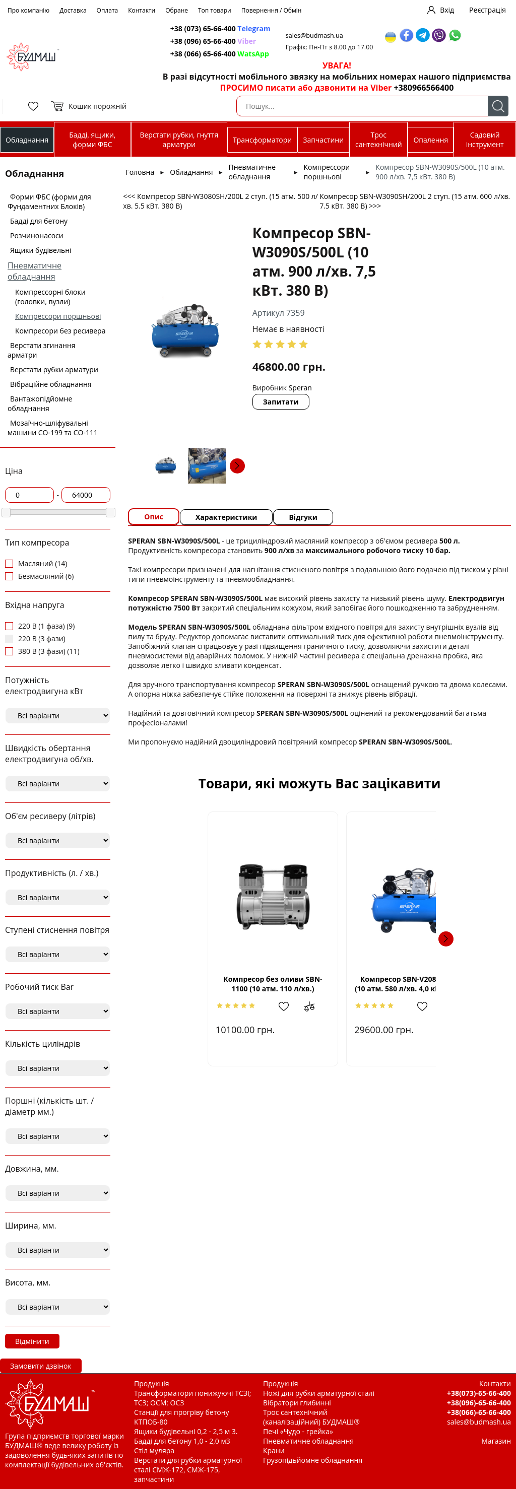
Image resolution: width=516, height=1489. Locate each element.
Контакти (141, 10)
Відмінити (32, 1341)
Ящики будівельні (41, 250)
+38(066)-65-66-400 (479, 1412)
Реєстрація (487, 10)
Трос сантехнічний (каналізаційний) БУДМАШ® (311, 1417)
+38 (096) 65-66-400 (213, 41)
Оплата (107, 10)
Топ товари (214, 10)
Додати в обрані (254, 1006)
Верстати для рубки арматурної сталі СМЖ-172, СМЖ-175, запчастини (188, 1469)
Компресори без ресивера (60, 330)
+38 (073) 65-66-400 (220, 28)
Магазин (496, 1441)
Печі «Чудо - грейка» (298, 1431)
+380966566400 (424, 87)
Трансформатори (262, 140)
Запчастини (323, 140)
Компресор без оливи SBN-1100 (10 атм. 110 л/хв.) (232, 983)
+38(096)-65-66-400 (479, 1402)
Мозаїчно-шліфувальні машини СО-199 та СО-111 (53, 427)
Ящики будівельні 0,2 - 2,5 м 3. (185, 1431)
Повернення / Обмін (271, 10)
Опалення (430, 140)
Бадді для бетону (39, 221)
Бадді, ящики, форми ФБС (92, 139)
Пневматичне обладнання (34, 271)
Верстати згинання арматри (42, 350)
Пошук (498, 106)
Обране (176, 10)
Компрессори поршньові (58, 316)
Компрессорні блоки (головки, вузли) (50, 296)
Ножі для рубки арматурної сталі (318, 1393)
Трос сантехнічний (378, 139)
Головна (139, 172)
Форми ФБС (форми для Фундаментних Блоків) (49, 201)
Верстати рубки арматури (54, 369)
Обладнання (27, 140)
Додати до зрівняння (286, 1006)
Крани (274, 1450)
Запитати (281, 402)
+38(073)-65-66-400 (479, 1393)
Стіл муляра (154, 1450)
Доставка (72, 10)
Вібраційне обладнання (51, 384)
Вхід (447, 10)
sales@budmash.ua (314, 35)
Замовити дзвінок (41, 1366)
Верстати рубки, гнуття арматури (179, 139)
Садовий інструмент (485, 139)
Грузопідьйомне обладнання (312, 1460)
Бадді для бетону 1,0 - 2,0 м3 (182, 1441)
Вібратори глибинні (297, 1402)
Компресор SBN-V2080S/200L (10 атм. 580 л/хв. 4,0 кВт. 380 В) (406, 983)
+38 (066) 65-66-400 (219, 53)
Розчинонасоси (36, 235)
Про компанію (28, 10)
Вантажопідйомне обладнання (40, 403)
